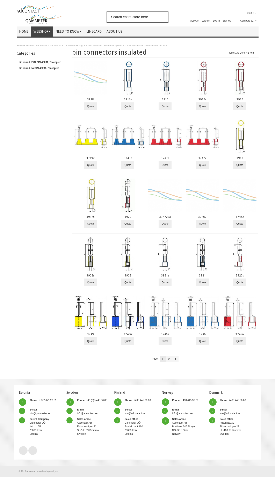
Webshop (30, 45)
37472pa (165, 216)
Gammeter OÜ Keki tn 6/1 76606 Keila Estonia (39, 426)
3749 (90, 334)
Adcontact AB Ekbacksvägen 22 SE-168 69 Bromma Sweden (88, 426)
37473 (165, 158)
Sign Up (227, 20)
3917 (240, 158)
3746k (165, 334)
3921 (202, 275)
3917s (90, 216)
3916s (128, 99)
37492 (90, 158)
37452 (240, 216)
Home (20, 45)
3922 (128, 275)
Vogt (81, 45)
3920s (240, 275)
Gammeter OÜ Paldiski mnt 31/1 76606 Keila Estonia (134, 426)
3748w (128, 334)
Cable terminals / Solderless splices (104, 45)
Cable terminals (133, 45)
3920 (128, 216)
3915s (202, 99)
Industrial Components (49, 45)
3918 (90, 99)
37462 (202, 216)
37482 (128, 158)
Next (175, 359)
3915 (240, 99)
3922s (90, 275)
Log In (216, 20)
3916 (165, 99)
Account (194, 20)
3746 (202, 334)
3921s (165, 275)
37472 (202, 158)
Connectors (69, 45)
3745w (240, 334)
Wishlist (206, 20)
